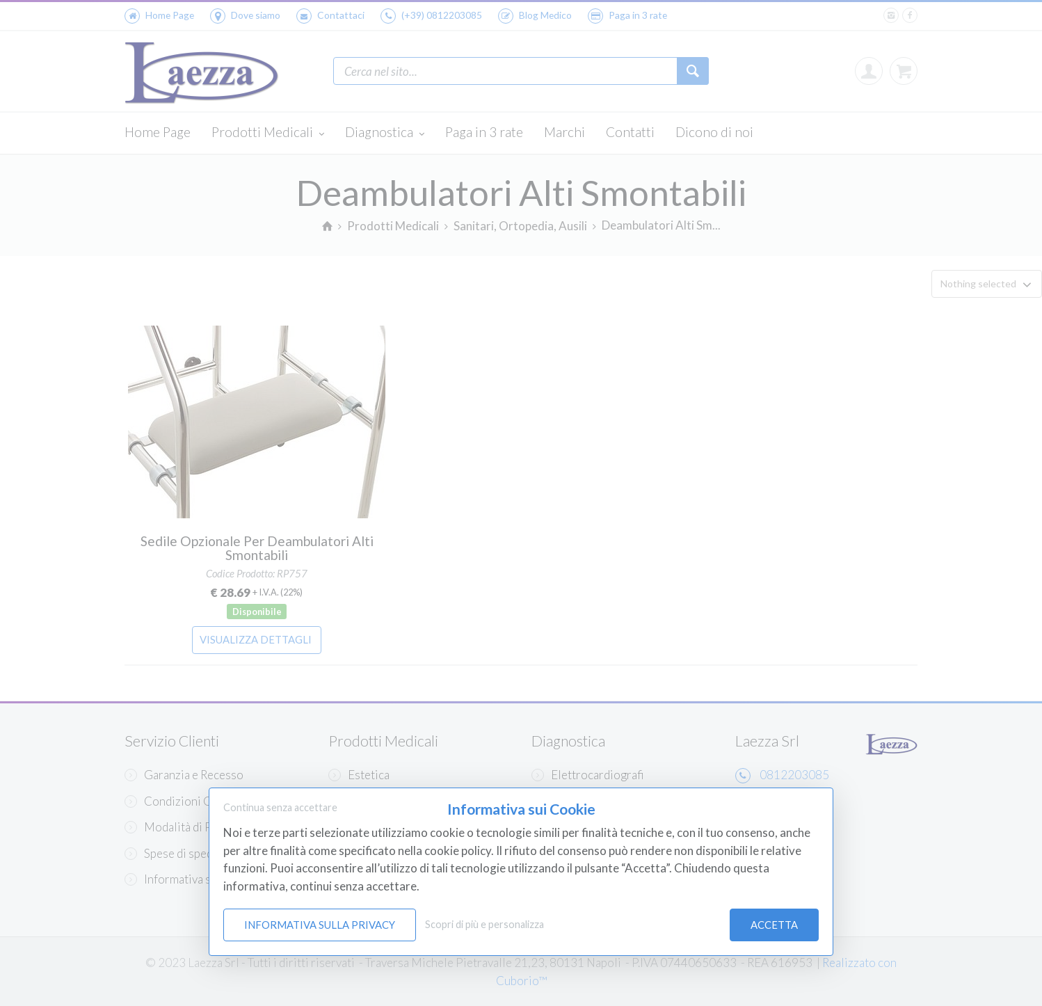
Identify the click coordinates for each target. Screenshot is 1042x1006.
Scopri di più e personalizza (484, 924)
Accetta (774, 924)
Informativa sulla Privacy (319, 924)
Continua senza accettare (280, 807)
